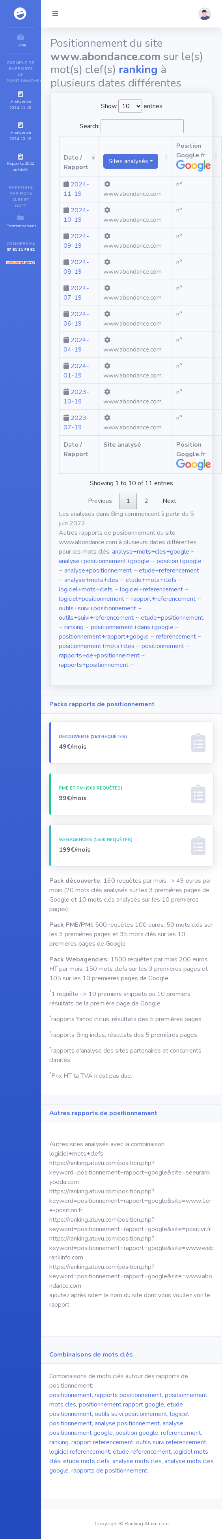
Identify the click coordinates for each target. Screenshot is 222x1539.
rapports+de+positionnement (99, 655)
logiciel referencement (79, 1451)
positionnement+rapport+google (104, 636)
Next (169, 501)
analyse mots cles (137, 1461)
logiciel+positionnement (91, 599)
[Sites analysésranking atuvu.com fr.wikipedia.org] (135, 156)
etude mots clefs (86, 1461)
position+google (179, 561)
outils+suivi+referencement (96, 617)
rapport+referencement (163, 599)
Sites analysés (128, 161)
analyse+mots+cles (91, 580)
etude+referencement (169, 570)
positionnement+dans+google (132, 627)
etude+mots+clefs (151, 580)
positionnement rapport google (121, 1404)
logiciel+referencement (151, 589)
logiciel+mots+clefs (86, 589)
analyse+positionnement (98, 570)
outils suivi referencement (171, 1442)
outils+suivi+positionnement (97, 608)
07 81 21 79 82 (20, 249)
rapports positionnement (128, 1395)
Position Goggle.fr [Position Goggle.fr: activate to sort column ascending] (193, 157)
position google (137, 1433)
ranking (74, 627)
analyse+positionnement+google (104, 561)
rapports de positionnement (109, 1470)
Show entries (131, 106)
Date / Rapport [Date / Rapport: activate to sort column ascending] (75, 162)
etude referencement (142, 1451)
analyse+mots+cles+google (150, 551)
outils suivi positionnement (131, 1414)
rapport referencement (102, 1442)
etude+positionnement (172, 617)
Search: (132, 126)
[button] (205, 14)
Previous (100, 501)
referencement (176, 636)
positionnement (163, 646)
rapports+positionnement (94, 665)
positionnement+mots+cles (96, 646)
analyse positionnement (127, 1423)
